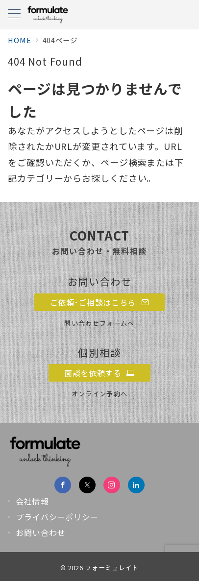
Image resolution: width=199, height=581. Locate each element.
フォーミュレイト (112, 567)
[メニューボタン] (14, 14)
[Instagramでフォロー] (111, 485)
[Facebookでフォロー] (62, 485)
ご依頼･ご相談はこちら (99, 302)
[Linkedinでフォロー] (136, 485)
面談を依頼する (99, 373)
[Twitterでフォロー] (87, 485)
